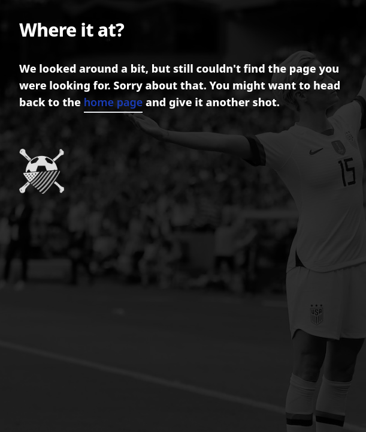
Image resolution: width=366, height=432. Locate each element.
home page (113, 102)
